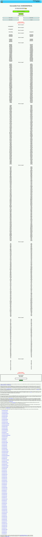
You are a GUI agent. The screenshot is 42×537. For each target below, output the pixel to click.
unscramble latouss (4, 493)
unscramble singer (4, 500)
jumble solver (11, 401)
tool (30, 392)
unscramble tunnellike (5, 442)
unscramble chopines (5, 416)
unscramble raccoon (4, 474)
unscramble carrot (4, 522)
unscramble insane (4, 471)
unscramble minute (4, 516)
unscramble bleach (4, 480)
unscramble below (4, 513)
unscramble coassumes (5, 462)
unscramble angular (4, 487)
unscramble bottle (4, 491)
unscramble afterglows (5, 419)
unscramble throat (4, 532)
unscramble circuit (4, 497)
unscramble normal (4, 477)
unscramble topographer (5, 433)
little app (38, 389)
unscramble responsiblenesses (6, 435)
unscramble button (4, 484)
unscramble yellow (4, 519)
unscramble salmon (4, 520)
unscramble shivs (4, 439)
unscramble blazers (4, 448)
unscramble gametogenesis (5, 455)
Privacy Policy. (8, 536)
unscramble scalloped (5, 449)
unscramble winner (4, 503)
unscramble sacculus (5, 420)
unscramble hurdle (4, 468)
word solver (13, 402)
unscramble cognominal (5, 465)
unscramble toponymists (5, 451)
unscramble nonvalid (4, 426)
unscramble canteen (4, 529)
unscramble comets (4, 526)
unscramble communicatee (5, 423)
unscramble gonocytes (5, 422)
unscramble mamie (4, 461)
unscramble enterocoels (5, 413)
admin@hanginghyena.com (24, 535)
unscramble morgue (4, 523)
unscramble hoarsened (5, 452)
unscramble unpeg (4, 458)
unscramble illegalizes (5, 429)
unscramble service (4, 478)
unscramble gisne (4, 533)
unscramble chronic (4, 510)
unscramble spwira (4, 507)
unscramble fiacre (4, 432)
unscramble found (4, 490)
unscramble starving (4, 464)
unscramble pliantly (4, 445)
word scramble (11, 398)
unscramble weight (4, 494)
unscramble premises (5, 436)
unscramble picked (4, 506)
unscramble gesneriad (5, 410)
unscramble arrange (4, 481)
